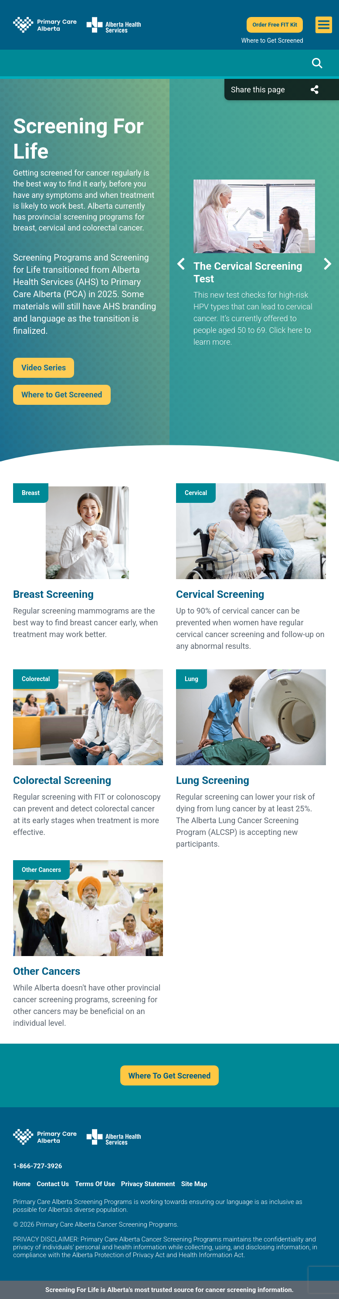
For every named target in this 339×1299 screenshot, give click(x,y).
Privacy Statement (148, 1184)
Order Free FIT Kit (274, 24)
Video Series (43, 367)
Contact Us (53, 1184)
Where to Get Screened (272, 40)
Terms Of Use (95, 1184)
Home (22, 1184)
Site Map (194, 1184)
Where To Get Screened (170, 1075)
